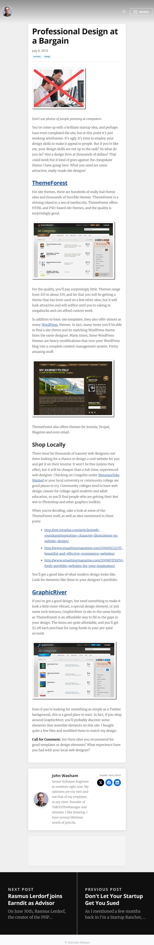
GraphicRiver (49, 592)
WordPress (49, 325)
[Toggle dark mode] (124, 12)
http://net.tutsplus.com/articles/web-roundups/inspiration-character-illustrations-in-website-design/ (81, 535)
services (37, 57)
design (47, 57)
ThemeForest (49, 183)
